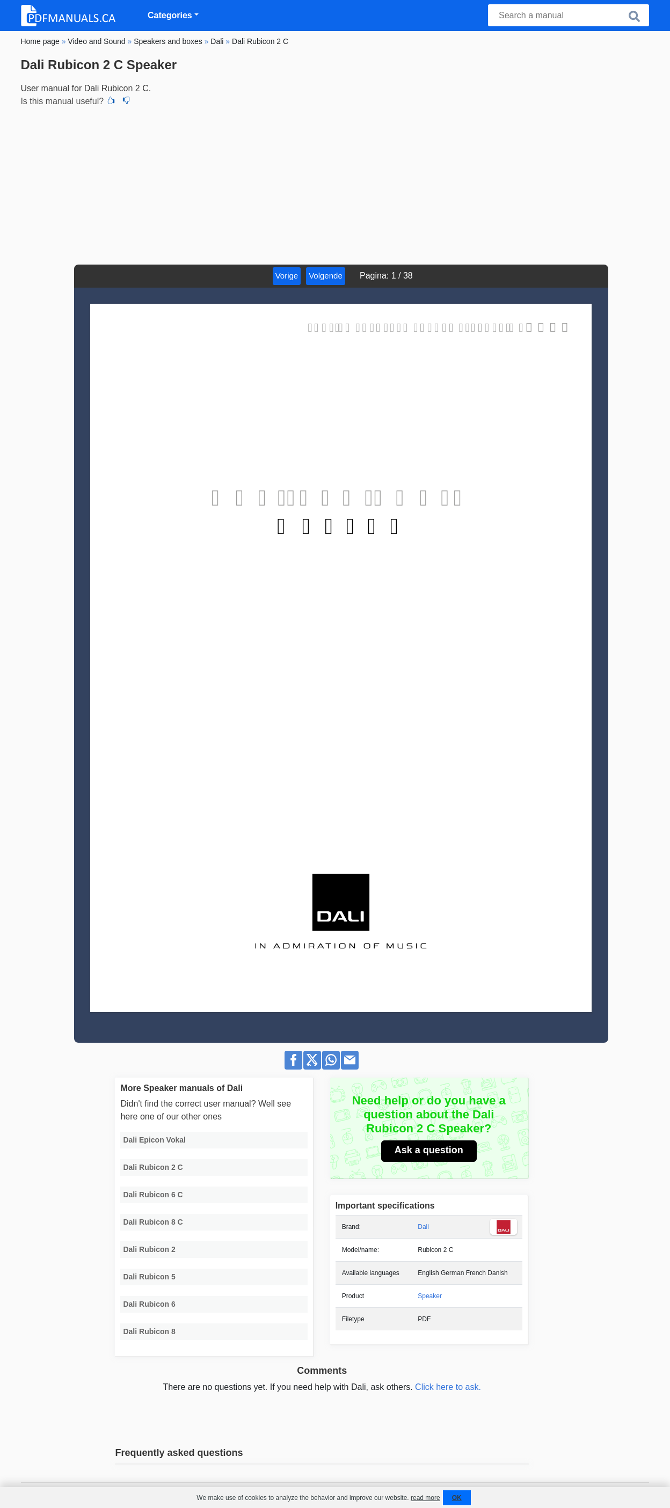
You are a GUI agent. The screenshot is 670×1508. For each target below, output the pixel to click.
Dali (423, 1227)
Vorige (286, 275)
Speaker (430, 1296)
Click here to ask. (448, 1387)
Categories (170, 15)
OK (457, 1498)
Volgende (326, 275)
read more (425, 1498)
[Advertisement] (334, 184)
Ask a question (429, 1150)
